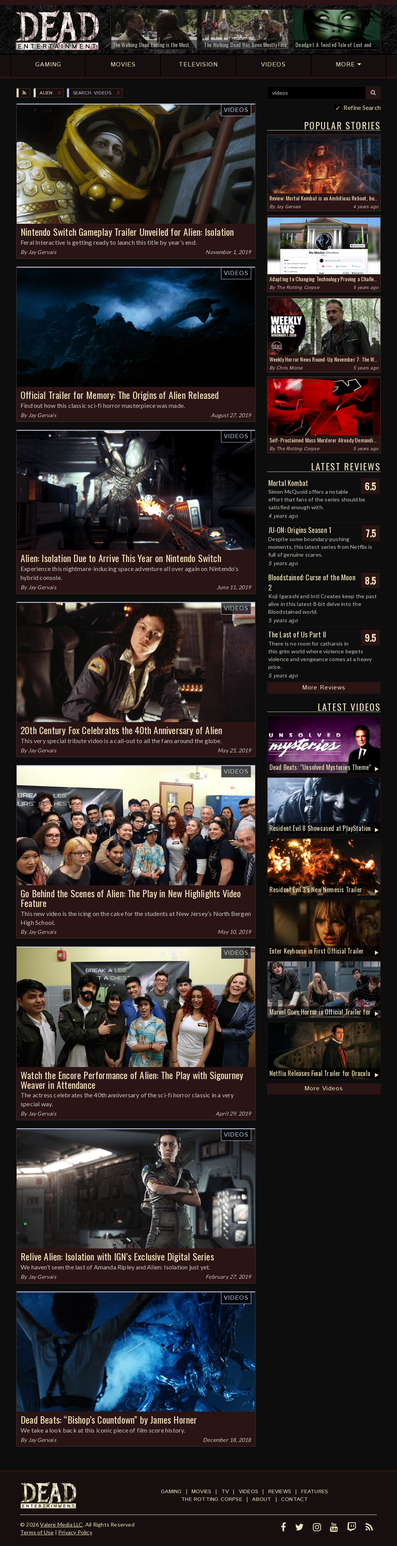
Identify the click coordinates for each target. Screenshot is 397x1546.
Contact (294, 1499)
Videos (236, 110)
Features (314, 1492)
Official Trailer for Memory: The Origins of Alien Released (120, 395)
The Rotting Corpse (297, 287)
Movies (201, 1492)
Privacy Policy (75, 1532)
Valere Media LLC (61, 1524)
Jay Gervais (42, 252)
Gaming (171, 1492)
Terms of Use (37, 1532)
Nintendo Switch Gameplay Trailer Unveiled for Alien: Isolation (127, 232)
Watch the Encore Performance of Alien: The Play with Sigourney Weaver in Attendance (132, 1080)
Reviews (279, 1492)
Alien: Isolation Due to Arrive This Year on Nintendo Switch (121, 558)
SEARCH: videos (92, 93)
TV (225, 1492)
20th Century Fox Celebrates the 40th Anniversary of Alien (121, 730)
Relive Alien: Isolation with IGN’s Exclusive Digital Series (117, 1256)
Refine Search (362, 107)
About (261, 1499)
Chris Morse (289, 368)
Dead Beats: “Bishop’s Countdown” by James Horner (109, 1419)
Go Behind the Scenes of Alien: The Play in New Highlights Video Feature (131, 898)
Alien (46, 93)
